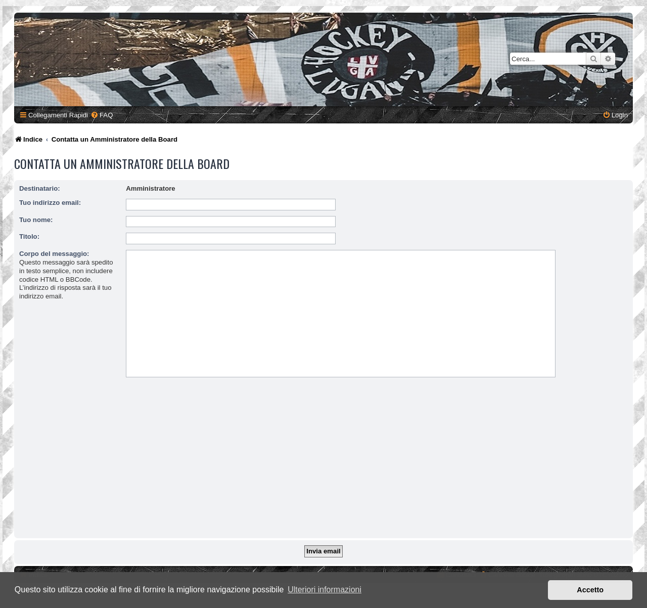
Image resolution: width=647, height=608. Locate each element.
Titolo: (29, 236)
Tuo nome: (36, 220)
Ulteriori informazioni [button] (324, 589)
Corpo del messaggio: (54, 253)
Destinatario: (39, 188)
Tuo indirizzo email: (50, 202)
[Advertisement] (323, 460)
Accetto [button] (590, 590)
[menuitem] (101, 115)
